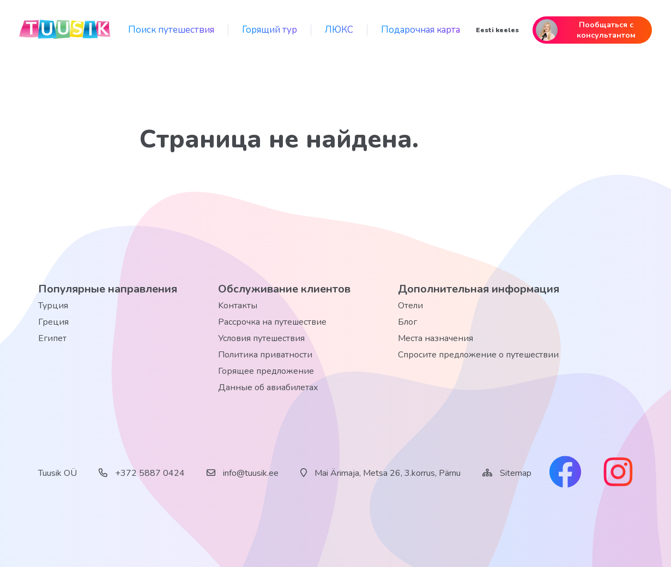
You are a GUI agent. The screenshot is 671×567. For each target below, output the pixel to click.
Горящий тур (269, 29)
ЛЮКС (339, 29)
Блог (407, 322)
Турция (53, 305)
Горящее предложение (266, 371)
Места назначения (435, 338)
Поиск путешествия (171, 29)
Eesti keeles (497, 30)
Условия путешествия (261, 338)
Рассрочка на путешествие (272, 322)
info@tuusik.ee (243, 473)
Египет (52, 338)
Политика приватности (265, 354)
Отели (410, 305)
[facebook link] (565, 473)
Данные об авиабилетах (268, 387)
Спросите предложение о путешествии (478, 354)
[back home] (65, 30)
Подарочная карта (420, 29)
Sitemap (515, 473)
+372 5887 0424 (142, 473)
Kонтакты (237, 305)
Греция (53, 322)
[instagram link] (618, 473)
